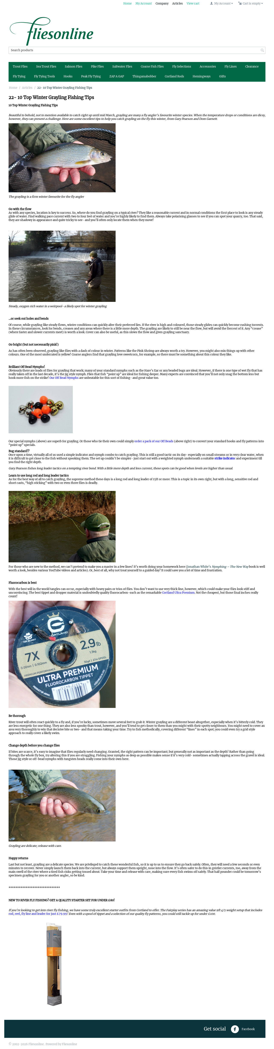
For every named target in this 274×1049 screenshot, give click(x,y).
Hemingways (202, 76)
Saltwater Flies (122, 66)
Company (162, 3)
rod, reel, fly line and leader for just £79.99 (38, 914)
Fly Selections (181, 66)
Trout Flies (20, 66)
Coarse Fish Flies (152, 66)
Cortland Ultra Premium (178, 592)
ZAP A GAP (116, 76)
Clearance (252, 66)
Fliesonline (69, 1044)
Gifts (222, 76)
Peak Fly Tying (91, 76)
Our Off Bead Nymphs (64, 378)
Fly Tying (19, 76)
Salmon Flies (73, 66)
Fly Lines (231, 66)
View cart (193, 3)
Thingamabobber (144, 76)
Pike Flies (97, 66)
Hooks (68, 76)
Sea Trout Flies (46, 66)
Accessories (208, 66)
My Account (144, 3)
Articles (177, 3)
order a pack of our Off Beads (153, 441)
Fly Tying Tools (44, 76)
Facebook (243, 1029)
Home (127, 3)
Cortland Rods (174, 76)
